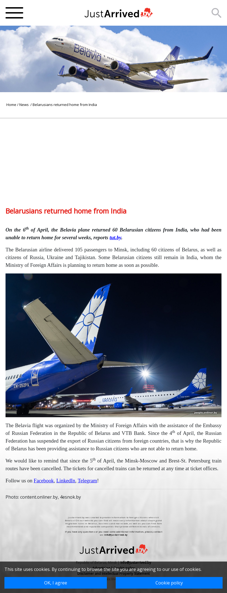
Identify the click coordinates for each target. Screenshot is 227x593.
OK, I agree (55, 583)
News (24, 104)
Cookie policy (169, 583)
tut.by (115, 237)
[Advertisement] (113, 157)
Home (11, 104)
